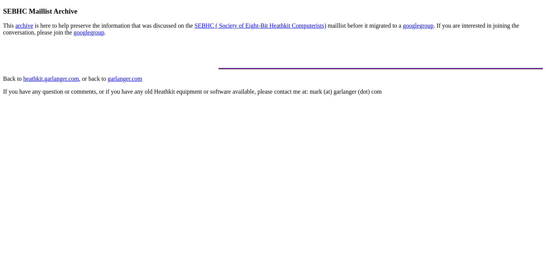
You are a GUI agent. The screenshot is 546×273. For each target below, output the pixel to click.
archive (24, 25)
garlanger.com (125, 78)
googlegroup (418, 25)
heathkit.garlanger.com (51, 78)
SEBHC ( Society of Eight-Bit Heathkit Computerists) (260, 25)
